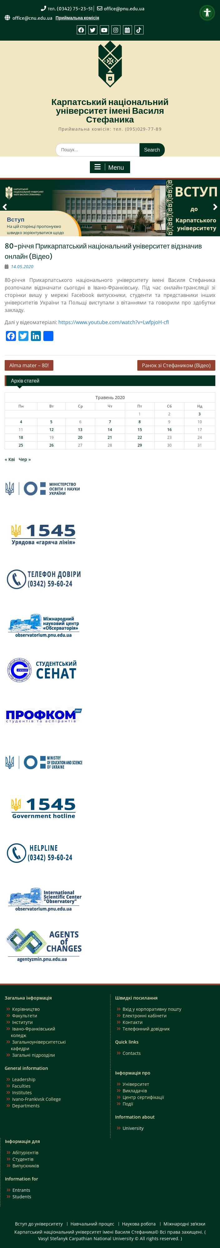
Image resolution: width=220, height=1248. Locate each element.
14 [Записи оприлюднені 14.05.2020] (110, 429)
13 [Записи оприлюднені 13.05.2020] (80, 429)
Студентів (22, 1159)
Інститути (22, 1022)
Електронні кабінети (145, 1016)
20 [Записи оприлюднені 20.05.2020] (80, 437)
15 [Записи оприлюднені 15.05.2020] (140, 429)
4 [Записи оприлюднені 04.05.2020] (21, 421)
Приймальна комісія (77, 18)
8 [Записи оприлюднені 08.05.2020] (140, 421)
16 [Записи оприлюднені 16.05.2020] (169, 429)
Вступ (15, 219)
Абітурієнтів (25, 1152)
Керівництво (26, 1009)
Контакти (133, 1022)
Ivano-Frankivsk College (36, 1099)
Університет (136, 1084)
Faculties (21, 1086)
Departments (26, 1106)
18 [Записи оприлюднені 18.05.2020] (21, 437)
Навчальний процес (92, 1224)
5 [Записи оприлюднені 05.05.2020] (51, 421)
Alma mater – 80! (29, 365)
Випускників (25, 1166)
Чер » (25, 459)
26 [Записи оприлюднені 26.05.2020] (51, 445)
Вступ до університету (39, 1224)
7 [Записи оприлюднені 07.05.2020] (110, 421)
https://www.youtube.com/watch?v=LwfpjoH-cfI (113, 322)
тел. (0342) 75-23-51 (70, 9)
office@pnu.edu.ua (124, 9)
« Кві (10, 459)
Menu (109, 167)
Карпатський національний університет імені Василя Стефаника (110, 110)
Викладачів (135, 1091)
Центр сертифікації (143, 1097)
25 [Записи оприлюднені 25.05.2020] (21, 445)
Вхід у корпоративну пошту (152, 1009)
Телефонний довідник (146, 1029)
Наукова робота (139, 1224)
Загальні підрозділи (33, 1055)
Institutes (22, 1092)
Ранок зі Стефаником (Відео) (176, 365)
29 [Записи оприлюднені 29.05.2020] (140, 445)
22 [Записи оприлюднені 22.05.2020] (140, 437)
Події (128, 1104)
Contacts (132, 1053)
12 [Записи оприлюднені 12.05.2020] (51, 429)
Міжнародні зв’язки (184, 1224)
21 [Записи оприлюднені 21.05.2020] (110, 437)
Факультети (24, 1016)
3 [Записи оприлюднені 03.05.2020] (199, 414)
